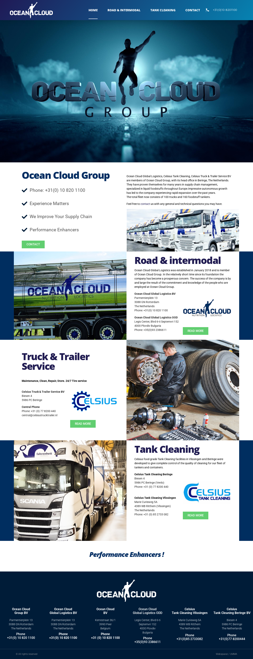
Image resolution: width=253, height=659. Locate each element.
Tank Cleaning (166, 449)
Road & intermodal (177, 260)
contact (145, 203)
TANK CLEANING (163, 10)
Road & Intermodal (124, 10)
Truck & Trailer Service (55, 361)
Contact (192, 10)
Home (93, 10)
